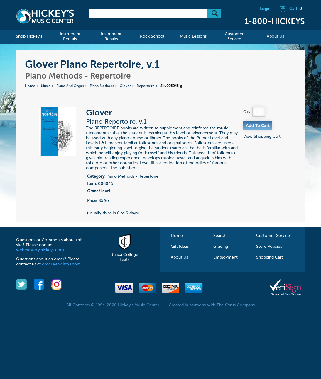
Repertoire (146, 86)
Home (30, 86)
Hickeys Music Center (45, 16)
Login (265, 9)
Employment (225, 257)
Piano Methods (102, 86)
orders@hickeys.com (61, 264)
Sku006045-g (171, 86)
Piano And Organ (70, 86)
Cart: (295, 9)
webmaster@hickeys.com (40, 250)
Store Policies (269, 246)
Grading (220, 246)
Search (219, 236)
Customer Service (273, 236)
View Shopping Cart (262, 137)
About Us (179, 257)
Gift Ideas (180, 246)
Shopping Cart (269, 257)
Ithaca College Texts (124, 255)
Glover (125, 86)
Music (45, 86)
